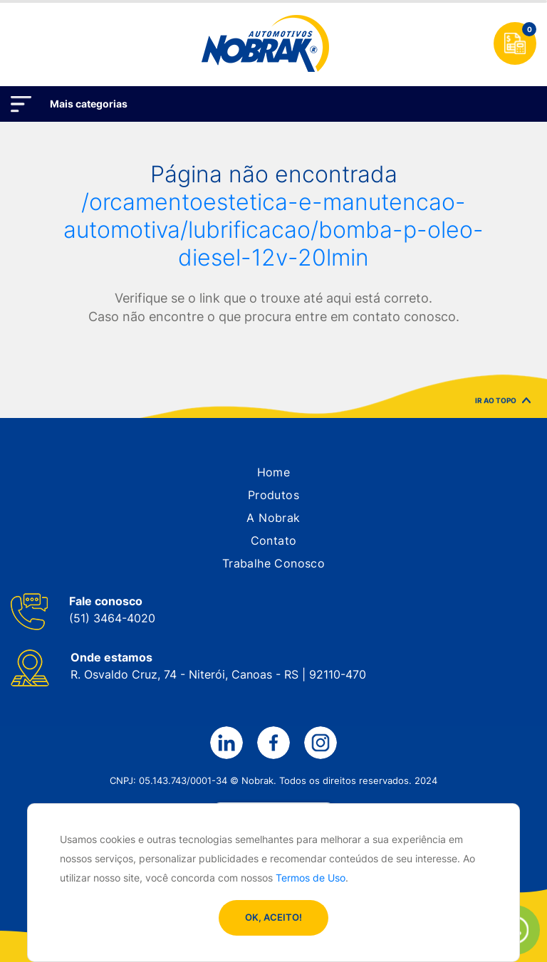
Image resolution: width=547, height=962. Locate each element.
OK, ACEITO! (273, 917)
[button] (274, 472)
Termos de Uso (310, 878)
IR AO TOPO (503, 403)
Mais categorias (88, 104)
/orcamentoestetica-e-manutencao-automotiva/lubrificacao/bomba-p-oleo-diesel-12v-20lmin (273, 229)
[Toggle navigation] (23, 43)
